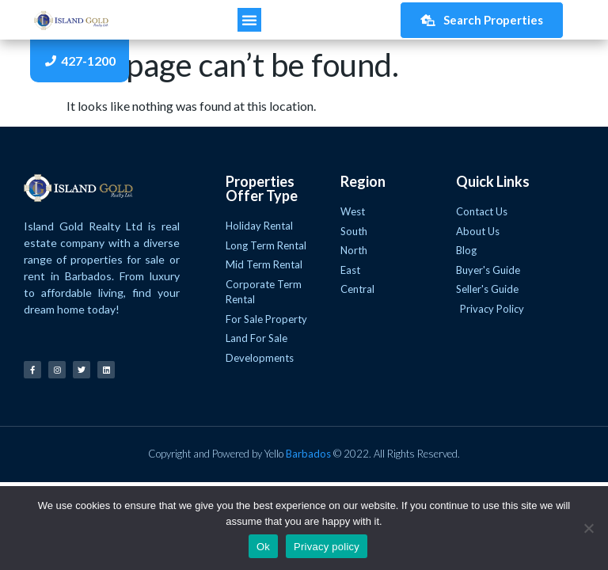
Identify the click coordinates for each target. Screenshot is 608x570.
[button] (249, 20)
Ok (263, 547)
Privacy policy (326, 547)
